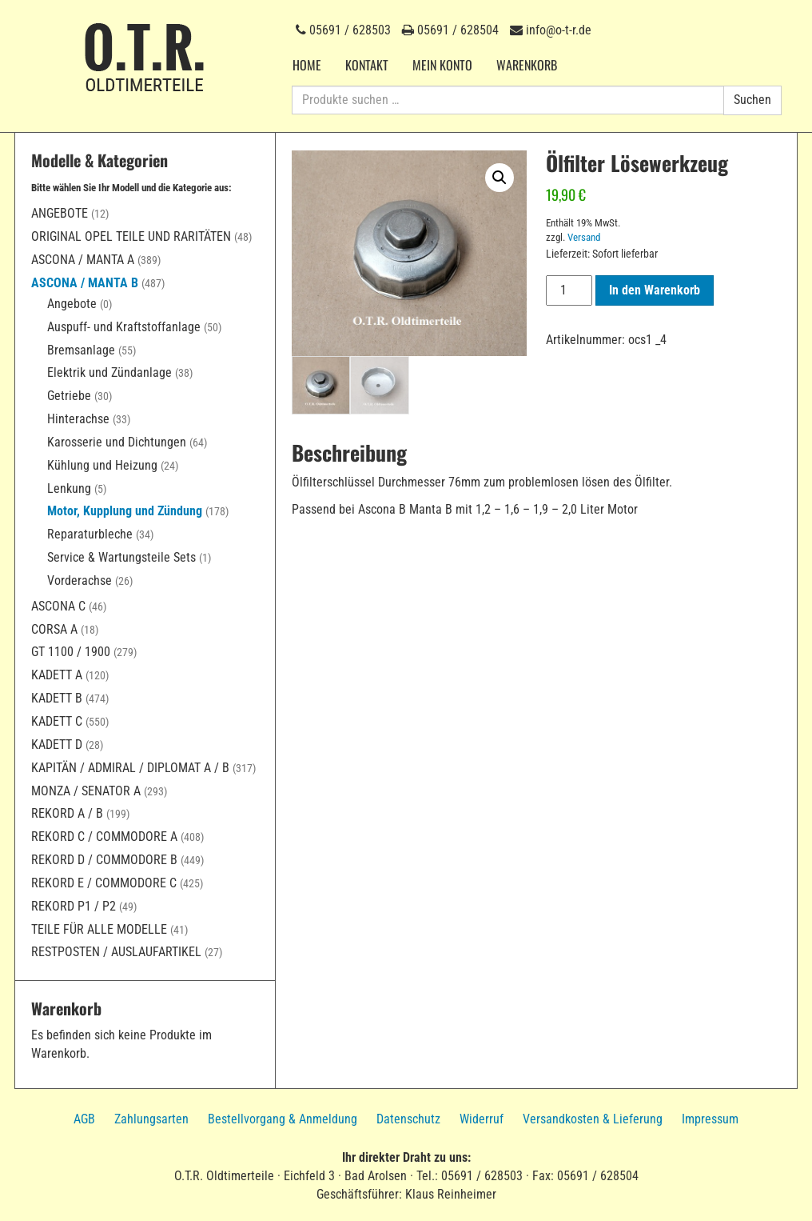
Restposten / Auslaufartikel (116, 951)
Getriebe (69, 395)
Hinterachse (78, 418)
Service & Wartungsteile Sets (121, 557)
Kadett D (56, 744)
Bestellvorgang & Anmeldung (282, 1119)
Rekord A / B (67, 813)
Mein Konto (442, 64)
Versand (583, 237)
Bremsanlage (81, 350)
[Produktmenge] (569, 290)
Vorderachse (79, 580)
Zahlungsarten (151, 1119)
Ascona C (58, 606)
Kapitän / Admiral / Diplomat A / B (130, 767)
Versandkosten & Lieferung (593, 1119)
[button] (499, 177)
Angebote (59, 213)
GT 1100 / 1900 (70, 651)
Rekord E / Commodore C (104, 883)
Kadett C (56, 721)
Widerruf (482, 1119)
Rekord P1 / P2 (73, 906)
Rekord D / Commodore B (104, 859)
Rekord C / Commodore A (104, 836)
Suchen (752, 99)
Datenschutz (408, 1119)
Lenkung (69, 488)
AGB (84, 1119)
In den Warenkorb (654, 290)
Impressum (710, 1119)
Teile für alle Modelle (99, 929)
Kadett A (56, 675)
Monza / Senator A (86, 791)
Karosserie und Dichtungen (116, 442)
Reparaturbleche (90, 534)
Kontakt (366, 64)
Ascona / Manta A (82, 259)
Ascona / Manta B (84, 282)
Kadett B (56, 698)
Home (307, 64)
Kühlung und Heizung (102, 465)
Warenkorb (526, 64)
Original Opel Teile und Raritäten (131, 236)
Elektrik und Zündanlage (109, 372)
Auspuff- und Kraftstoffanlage (124, 326)
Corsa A (54, 629)
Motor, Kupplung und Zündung (124, 510)
